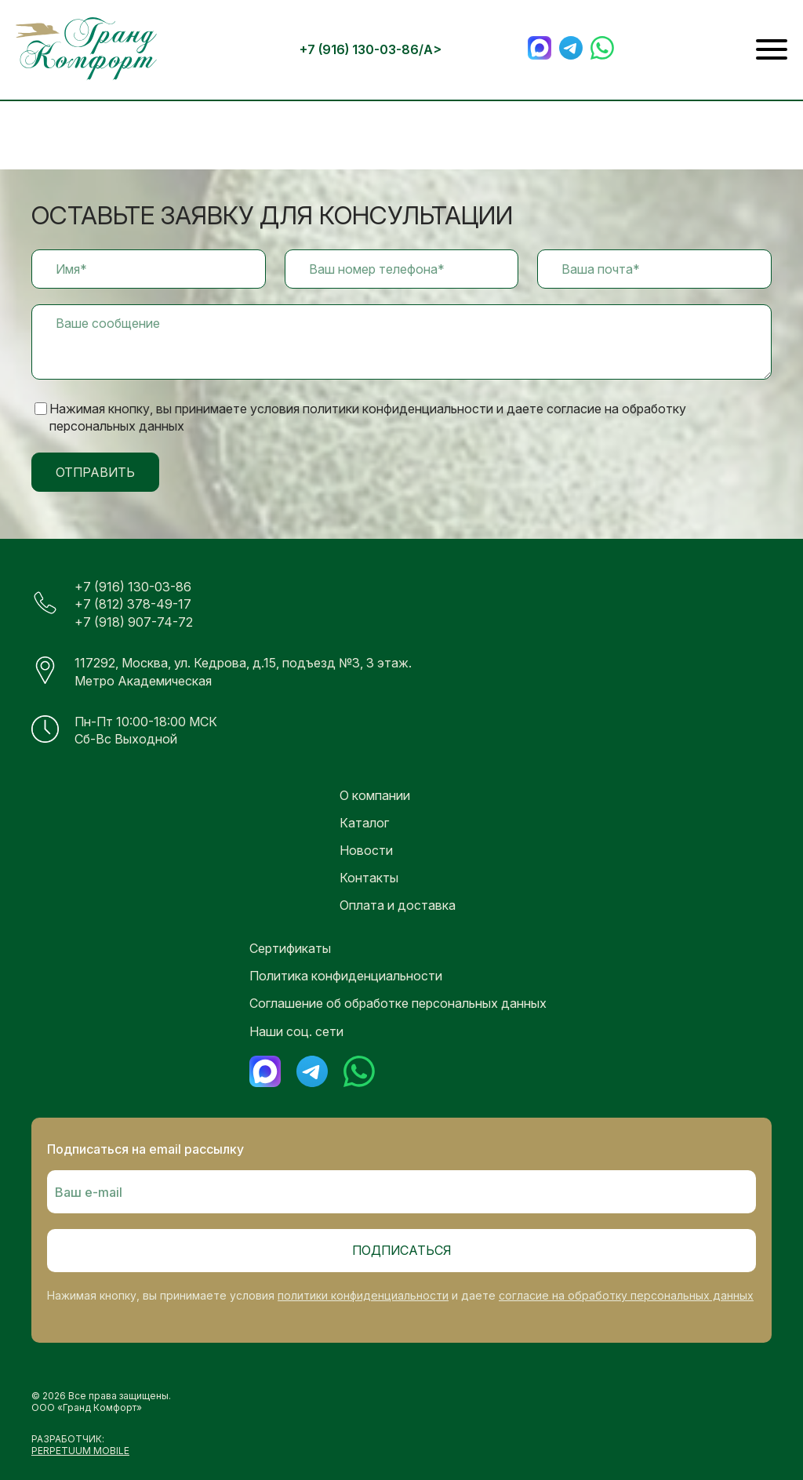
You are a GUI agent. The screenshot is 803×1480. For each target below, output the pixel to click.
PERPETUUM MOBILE (80, 1450)
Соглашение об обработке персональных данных (398, 1003)
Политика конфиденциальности (345, 976)
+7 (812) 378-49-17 (132, 604)
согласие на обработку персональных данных (626, 1295)
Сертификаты (290, 948)
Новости (366, 850)
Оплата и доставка (398, 905)
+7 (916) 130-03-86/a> (370, 49)
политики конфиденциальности (363, 1295)
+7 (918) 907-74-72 (133, 622)
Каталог (364, 823)
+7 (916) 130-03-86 (132, 587)
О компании (375, 795)
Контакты (369, 877)
